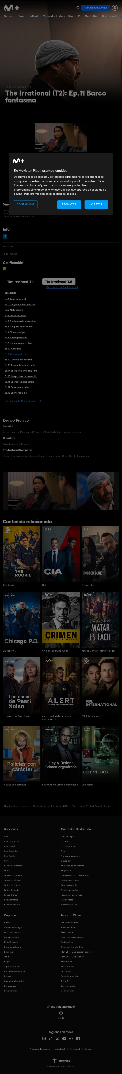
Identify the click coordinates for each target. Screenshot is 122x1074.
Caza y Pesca (67, 899)
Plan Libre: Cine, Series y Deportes (77, 951)
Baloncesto (110, 16)
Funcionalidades (68, 927)
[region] (61, 184)
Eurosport (9, 976)
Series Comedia (11, 889)
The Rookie (9, 585)
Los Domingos (67, 836)
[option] (42, 491)
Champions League (13, 927)
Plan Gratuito (87, 16)
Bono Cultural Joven (70, 976)
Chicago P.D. (10, 650)
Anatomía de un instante (72, 865)
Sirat (63, 851)
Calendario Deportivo (14, 981)
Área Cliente (67, 932)
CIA (44, 585)
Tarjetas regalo (68, 985)
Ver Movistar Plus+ (69, 922)
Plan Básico (66, 961)
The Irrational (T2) (58, 281)
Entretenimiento (12, 904)
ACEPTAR (96, 204)
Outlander (66, 860)
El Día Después (11, 942)
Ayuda (61, 1015)
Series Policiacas (12, 885)
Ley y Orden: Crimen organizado (60, 784)
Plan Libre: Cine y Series (72, 956)
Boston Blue (88, 585)
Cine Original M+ (12, 841)
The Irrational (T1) (20, 281)
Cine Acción (9, 855)
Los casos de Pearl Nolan (16, 716)
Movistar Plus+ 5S (69, 904)
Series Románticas (12, 880)
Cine (20, 16)
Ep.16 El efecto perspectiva (19, 381)
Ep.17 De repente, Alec (17, 387)
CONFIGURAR (26, 204)
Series (8, 16)
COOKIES (88, 1048)
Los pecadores (68, 846)
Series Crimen (10, 894)
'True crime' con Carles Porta (75, 875)
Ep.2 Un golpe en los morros (20, 304)
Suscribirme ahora (95, 7)
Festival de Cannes (70, 880)
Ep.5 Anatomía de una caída (20, 321)
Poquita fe (66, 870)
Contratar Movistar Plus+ (72, 946)
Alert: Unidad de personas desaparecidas (56, 717)
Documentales (11, 899)
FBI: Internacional (91, 716)
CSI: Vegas (87, 784)
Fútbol (33, 16)
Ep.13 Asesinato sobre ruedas (20, 365)
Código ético (67, 942)
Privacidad (75, 1048)
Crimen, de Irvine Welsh (55, 650)
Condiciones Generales (72, 937)
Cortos (7, 860)
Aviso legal (60, 1048)
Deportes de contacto (14, 971)
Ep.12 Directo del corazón (19, 359)
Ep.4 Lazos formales (15, 315)
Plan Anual (66, 971)
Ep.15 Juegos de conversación (21, 376)
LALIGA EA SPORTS (12, 932)
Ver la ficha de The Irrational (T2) (23, 401)
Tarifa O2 (65, 981)
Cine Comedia (11, 851)
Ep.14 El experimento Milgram (21, 370)
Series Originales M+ (13, 875)
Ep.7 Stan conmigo (15, 332)
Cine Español (10, 846)
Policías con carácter (14, 784)
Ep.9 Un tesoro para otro (18, 343)
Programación (11, 990)
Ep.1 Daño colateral (15, 299)
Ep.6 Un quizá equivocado (19, 326)
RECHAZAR (69, 204)
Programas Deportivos (71, 894)
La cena (64, 841)
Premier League (11, 937)
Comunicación (68, 990)
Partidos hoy (10, 985)
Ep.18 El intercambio (16, 392)
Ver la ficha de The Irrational (62, 287)
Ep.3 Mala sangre (14, 309)
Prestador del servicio (40, 1048)
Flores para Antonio (70, 855)
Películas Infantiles (13, 865)
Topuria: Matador (12, 966)
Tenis (6, 956)
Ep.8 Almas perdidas (16, 337)
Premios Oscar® (69, 885)
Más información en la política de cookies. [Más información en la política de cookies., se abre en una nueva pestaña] (50, 193)
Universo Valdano (12, 946)
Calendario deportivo (58, 16)
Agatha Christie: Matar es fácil (98, 650)
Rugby (7, 961)
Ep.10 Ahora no (13, 348)
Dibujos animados (69, 889)
